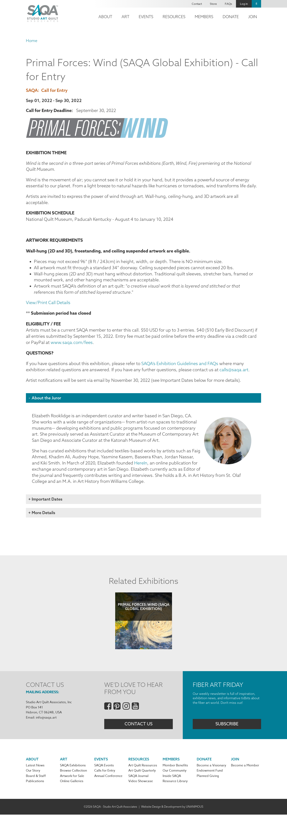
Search (256, 4)
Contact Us (138, 725)
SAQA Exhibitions (73, 766)
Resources (174, 16)
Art (125, 16)
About (105, 16)
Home (31, 40)
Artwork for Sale (72, 777)
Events (146, 16)
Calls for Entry (104, 772)
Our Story (33, 772)
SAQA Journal (138, 777)
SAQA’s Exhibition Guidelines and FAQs (179, 364)
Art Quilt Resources (142, 766)
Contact (197, 4)
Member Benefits (175, 766)
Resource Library (175, 782)
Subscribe (226, 725)
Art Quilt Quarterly (142, 772)
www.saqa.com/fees (72, 343)
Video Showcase (140, 782)
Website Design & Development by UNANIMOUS (172, 808)
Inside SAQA (172, 777)
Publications (35, 782)
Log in (244, 4)
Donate (231, 16)
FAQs (228, 4)
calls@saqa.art (233, 370)
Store (213, 4)
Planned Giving (208, 777)
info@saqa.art (46, 718)
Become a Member (245, 766)
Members (204, 16)
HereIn (141, 464)
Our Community (175, 772)
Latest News (35, 766)
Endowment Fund (210, 772)
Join (252, 16)
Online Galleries (71, 782)
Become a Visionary (211, 766)
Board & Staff (36, 777)
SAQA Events (104, 766)
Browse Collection (73, 772)
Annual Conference (108, 777)
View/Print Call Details (48, 303)
